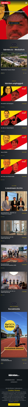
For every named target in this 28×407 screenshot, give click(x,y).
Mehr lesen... (16, 401)
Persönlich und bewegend (7, 103)
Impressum (19, 379)
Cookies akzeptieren (14, 404)
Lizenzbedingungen (10, 379)
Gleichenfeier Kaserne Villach (8, 69)
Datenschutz (14, 382)
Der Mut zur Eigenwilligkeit (7, 127)
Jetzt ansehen (14, 23)
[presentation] (13, 44)
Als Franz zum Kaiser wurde (7, 176)
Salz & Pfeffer (4, 152)
